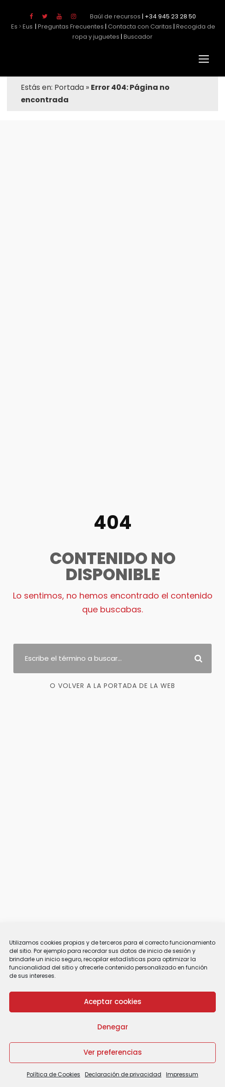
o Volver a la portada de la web (112, 679)
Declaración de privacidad (122, 1074)
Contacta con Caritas (130, 26)
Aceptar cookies (112, 1001)
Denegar (112, 1027)
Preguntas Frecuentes (68, 26)
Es (14, 26)
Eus (28, 26)
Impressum (172, 1074)
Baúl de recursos (117, 16)
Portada (66, 87)
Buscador (126, 36)
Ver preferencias (112, 1052)
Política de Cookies (62, 1074)
